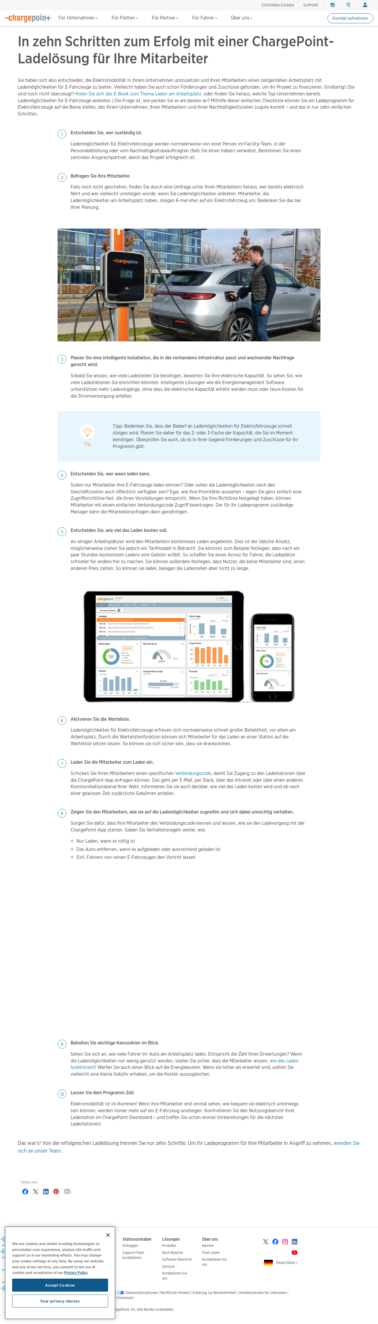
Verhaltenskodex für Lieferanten (262, 1292)
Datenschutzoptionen (142, 1292)
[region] (60, 1272)
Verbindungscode (193, 773)
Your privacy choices (60, 1301)
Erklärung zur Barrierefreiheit (214, 1292)
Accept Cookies (60, 1285)
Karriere (208, 1245)
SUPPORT (311, 5)
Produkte (169, 1245)
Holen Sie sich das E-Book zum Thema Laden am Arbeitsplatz (138, 94)
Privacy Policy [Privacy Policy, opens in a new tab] (76, 1272)
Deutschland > (287, 1262)
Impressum (125, 1297)
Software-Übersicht (177, 1259)
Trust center (211, 1252)
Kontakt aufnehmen (350, 18)
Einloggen (130, 1245)
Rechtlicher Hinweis (175, 1292)
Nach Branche (172, 1252)
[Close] (108, 1235)
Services (168, 1266)
